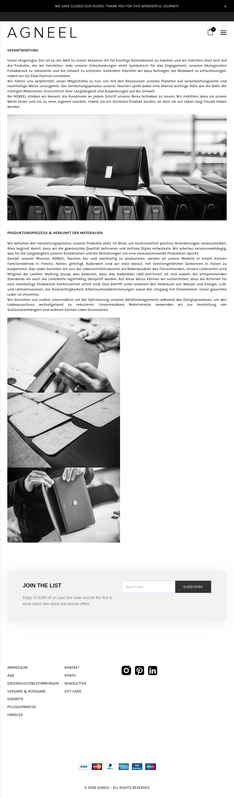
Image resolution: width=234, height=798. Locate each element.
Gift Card (73, 691)
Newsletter (75, 683)
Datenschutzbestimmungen (33, 683)
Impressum (17, 667)
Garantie (15, 699)
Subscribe (193, 587)
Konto (70, 675)
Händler (15, 715)
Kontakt (72, 667)
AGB (10, 675)
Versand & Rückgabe (26, 691)
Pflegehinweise (21, 707)
